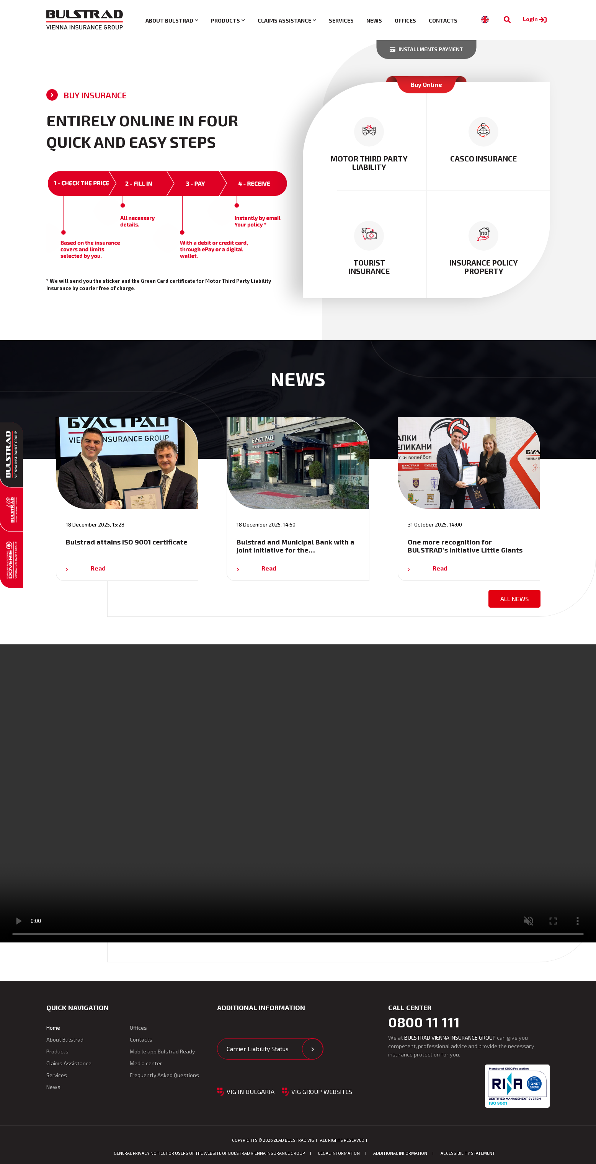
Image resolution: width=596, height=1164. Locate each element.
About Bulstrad (64, 1039)
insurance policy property (483, 266)
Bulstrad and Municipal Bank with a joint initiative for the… (295, 546)
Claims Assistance (68, 1063)
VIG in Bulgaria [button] (250, 1091)
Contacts (443, 20)
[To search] (507, 19)
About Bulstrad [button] (169, 20)
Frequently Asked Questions (164, 1075)
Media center (146, 1063)
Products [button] (225, 20)
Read (98, 568)
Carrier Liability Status (258, 1048)
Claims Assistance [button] (284, 20)
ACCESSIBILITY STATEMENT (468, 1153)
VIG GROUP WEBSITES (321, 1091)
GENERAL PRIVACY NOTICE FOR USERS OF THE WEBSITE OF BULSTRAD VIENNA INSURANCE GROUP (209, 1153)
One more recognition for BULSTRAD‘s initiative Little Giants (465, 546)
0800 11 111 (424, 1022)
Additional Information (400, 1153)
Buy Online (426, 84)
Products (57, 1051)
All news (514, 598)
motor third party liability (369, 162)
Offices (405, 20)
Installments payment (426, 49)
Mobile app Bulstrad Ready (162, 1051)
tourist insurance (369, 266)
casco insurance (483, 158)
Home (53, 1027)
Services (341, 20)
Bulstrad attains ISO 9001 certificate (127, 542)
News (374, 20)
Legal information (339, 1153)
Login (536, 19)
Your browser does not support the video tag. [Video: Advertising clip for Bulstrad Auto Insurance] (298, 793)
